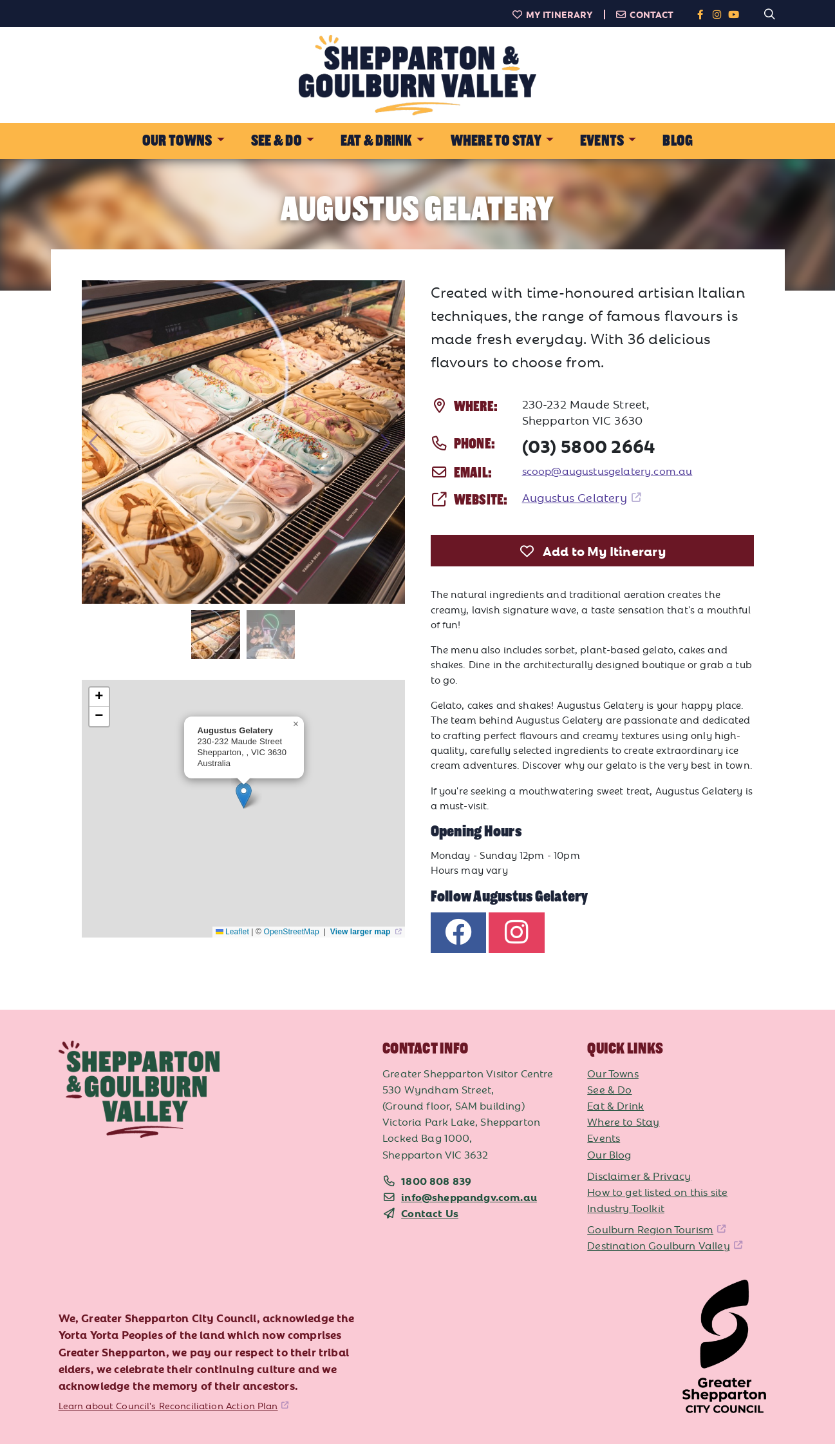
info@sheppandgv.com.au (469, 1196)
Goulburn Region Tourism (650, 1229)
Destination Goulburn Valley (658, 1245)
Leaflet (232, 931)
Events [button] (602, 140)
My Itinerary (552, 14)
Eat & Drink (615, 1105)
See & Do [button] (276, 140)
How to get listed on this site (657, 1191)
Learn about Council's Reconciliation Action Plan (168, 1405)
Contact (644, 14)
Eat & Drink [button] (376, 140)
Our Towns (613, 1073)
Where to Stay (623, 1121)
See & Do (609, 1089)
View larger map (361, 931)
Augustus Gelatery (574, 497)
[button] (244, 795)
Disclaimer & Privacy (639, 1175)
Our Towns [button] (177, 140)
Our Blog (609, 1154)
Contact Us (429, 1212)
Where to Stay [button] (496, 140)
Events (603, 1137)
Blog (677, 140)
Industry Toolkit (625, 1207)
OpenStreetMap (292, 931)
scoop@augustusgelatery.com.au (607, 470)
